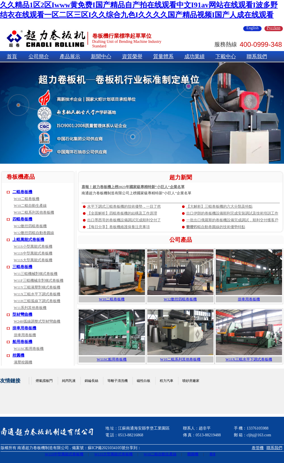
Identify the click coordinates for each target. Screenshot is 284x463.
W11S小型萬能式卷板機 (33, 246)
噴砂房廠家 (190, 381)
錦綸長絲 (91, 381)
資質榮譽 (132, 56)
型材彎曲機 (22, 314)
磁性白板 (143, 381)
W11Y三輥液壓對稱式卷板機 (37, 287)
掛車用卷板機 (24, 328)
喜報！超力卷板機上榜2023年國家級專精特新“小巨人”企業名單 (133, 187)
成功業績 (194, 56)
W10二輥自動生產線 (30, 205)
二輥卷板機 (22, 192)
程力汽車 (166, 381)
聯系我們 (257, 56)
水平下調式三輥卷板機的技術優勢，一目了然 (124, 206)
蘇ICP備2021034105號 (107, 448)
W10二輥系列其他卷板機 (34, 212)
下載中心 (225, 56)
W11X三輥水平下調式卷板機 (37, 294)
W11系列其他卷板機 (30, 308)
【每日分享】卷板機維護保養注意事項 (118, 227)
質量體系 (163, 56)
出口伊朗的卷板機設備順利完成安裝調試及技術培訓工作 (232, 213)
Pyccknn (273, 28)
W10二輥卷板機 (26, 199)
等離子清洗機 (117, 381)
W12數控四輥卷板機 (30, 226)
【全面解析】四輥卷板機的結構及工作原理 (122, 213)
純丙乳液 (69, 381)
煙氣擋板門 (44, 381)
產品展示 (70, 56)
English (252, 28)
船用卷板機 (22, 342)
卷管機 (258, 448)
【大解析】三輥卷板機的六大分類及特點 (219, 206)
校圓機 (18, 355)
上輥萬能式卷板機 (28, 239)
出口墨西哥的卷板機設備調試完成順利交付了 (124, 220)
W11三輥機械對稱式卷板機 (36, 274)
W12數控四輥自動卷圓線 (34, 233)
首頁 (12, 56)
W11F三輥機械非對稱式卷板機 (38, 280)
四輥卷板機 (22, 219)
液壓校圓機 (23, 362)
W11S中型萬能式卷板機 (33, 253)
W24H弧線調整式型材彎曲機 (37, 321)
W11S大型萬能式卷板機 (33, 260)
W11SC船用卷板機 (29, 348)
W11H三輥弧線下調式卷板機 (37, 301)
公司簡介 (39, 56)
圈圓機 (194, 454)
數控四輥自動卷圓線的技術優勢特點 (215, 227)
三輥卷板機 (22, 267)
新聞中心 (101, 56)
